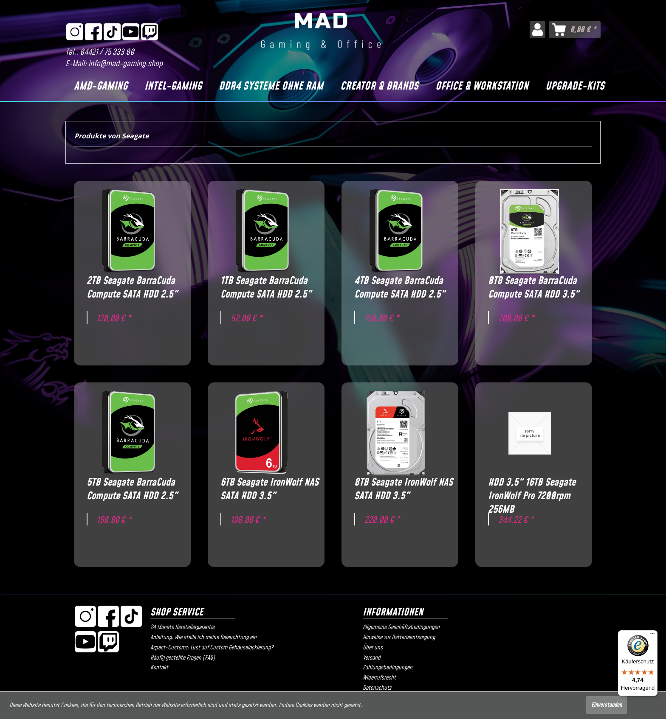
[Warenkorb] (575, 29)
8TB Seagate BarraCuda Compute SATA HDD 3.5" (533, 287)
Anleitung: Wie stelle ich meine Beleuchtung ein (203, 637)
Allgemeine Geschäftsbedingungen (401, 627)
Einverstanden (606, 705)
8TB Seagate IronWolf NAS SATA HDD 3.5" (403, 489)
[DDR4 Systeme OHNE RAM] (271, 86)
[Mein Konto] (537, 29)
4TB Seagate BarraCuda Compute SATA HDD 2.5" (399, 287)
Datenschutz (377, 688)
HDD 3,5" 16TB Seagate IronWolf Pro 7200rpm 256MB (532, 489)
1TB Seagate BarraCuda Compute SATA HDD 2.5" (265, 287)
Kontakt (159, 667)
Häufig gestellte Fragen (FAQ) (182, 658)
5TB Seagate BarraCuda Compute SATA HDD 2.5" (132, 489)
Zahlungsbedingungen (387, 667)
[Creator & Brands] (379, 86)
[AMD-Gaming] (100, 86)
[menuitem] (537, 29)
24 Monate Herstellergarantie (182, 627)
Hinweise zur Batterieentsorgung (399, 637)
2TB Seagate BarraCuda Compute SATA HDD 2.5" (132, 287)
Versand (372, 658)
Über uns (373, 647)
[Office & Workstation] (482, 86)
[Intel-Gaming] (173, 86)
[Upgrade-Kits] (575, 86)
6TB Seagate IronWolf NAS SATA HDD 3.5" (269, 489)
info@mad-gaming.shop (125, 64)
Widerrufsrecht (379, 678)
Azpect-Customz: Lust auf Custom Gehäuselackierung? (211, 647)
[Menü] (652, 635)
